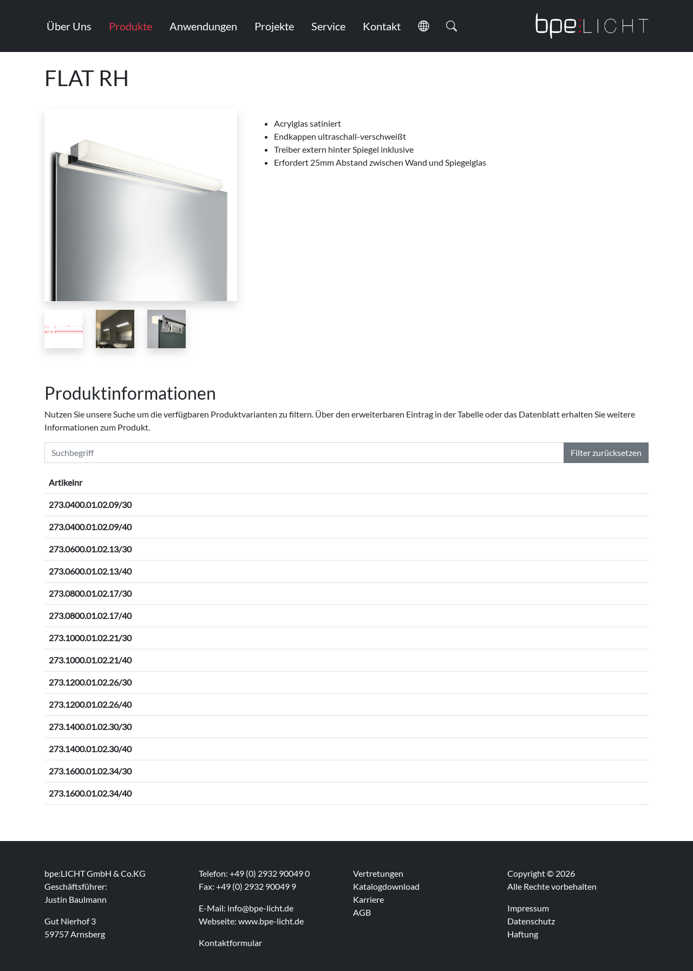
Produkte (130, 25)
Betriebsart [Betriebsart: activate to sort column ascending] (414, 482)
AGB (362, 912)
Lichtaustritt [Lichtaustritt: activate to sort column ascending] (560, 482)
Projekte (274, 25)
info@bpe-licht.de (260, 908)
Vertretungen (378, 873)
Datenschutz (531, 921)
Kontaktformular (230, 942)
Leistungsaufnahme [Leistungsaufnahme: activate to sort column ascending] (484, 482)
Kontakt (382, 25)
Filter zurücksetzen (606, 452)
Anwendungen (203, 25)
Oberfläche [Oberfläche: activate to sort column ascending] (305, 482)
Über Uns (69, 25)
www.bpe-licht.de (271, 921)
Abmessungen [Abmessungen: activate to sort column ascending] (175, 482)
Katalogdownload (386, 886)
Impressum (528, 908)
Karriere (368, 899)
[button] (423, 26)
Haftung (522, 934)
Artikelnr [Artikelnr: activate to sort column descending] (65, 482)
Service (328, 25)
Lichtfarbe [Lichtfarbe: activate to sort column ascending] (361, 482)
